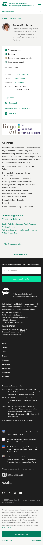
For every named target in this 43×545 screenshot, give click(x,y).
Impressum (19, 82)
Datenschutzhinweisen (10, 528)
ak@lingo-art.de (21, 78)
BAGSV (22, 329)
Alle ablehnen (7, 541)
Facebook (13, 103)
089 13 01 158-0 (21, 74)
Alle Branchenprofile (12, 18)
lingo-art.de (9, 98)
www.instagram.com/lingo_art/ (17, 108)
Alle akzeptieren (21, 534)
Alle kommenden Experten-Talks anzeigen (18, 420)
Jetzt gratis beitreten (21, 279)
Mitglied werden (8, 12)
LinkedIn (12, 113)
